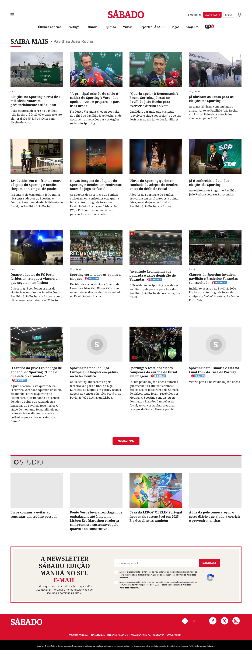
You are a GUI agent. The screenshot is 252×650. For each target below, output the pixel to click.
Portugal (74, 27)
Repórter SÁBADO (152, 27)
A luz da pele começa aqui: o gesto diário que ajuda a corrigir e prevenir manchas (214, 516)
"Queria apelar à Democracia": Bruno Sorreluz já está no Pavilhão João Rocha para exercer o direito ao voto (154, 99)
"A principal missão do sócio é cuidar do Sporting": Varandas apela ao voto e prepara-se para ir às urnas (95, 99)
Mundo (92, 27)
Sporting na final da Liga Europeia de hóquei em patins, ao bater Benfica (94, 372)
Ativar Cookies (174, 635)
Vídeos (127, 27)
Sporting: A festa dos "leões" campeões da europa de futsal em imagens (153, 372)
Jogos (175, 27)
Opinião (110, 27)
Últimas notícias (49, 27)
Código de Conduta (140, 635)
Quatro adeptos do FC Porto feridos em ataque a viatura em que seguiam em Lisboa (35, 278)
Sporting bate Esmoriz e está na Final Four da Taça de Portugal (214, 370)
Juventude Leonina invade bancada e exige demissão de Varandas (153, 275)
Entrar (228, 14)
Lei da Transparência (117, 635)
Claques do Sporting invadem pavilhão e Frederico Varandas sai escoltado (213, 278)
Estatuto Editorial (79, 635)
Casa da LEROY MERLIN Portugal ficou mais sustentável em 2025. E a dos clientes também (156, 516)
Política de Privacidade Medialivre (201, 646)
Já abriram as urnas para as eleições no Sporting (211, 99)
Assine (212, 14)
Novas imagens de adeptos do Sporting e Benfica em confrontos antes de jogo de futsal (96, 184)
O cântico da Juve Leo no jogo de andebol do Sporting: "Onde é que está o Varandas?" (36, 372)
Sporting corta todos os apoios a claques (95, 276)
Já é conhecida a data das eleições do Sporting (209, 182)
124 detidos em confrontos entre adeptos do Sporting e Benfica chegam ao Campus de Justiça (35, 184)
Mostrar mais (126, 440)
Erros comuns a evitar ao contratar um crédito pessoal (33, 514)
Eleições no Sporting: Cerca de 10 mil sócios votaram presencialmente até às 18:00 (36, 101)
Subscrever (209, 563)
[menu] (12, 14)
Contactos (158, 635)
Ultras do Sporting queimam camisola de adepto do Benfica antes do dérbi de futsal (154, 184)
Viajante (192, 27)
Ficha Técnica (98, 635)
